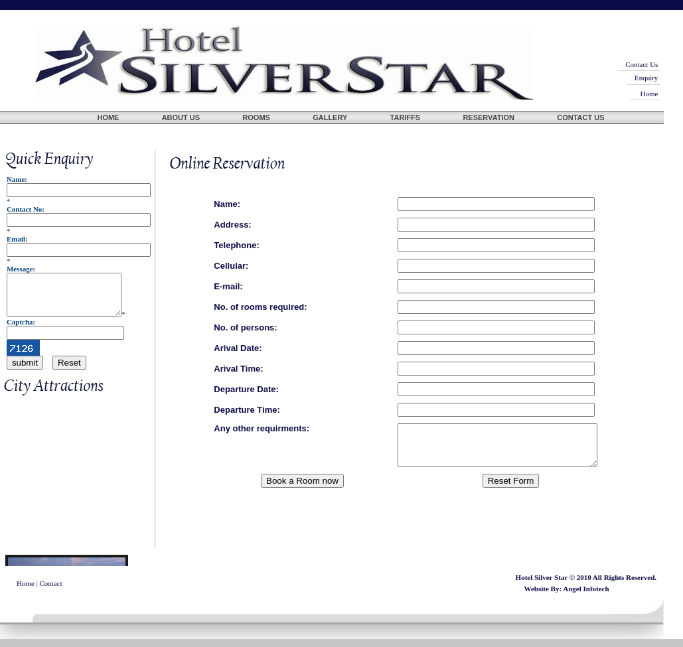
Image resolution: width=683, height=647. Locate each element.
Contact (50, 591)
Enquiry (646, 78)
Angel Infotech (586, 597)
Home (649, 94)
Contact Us (641, 64)
